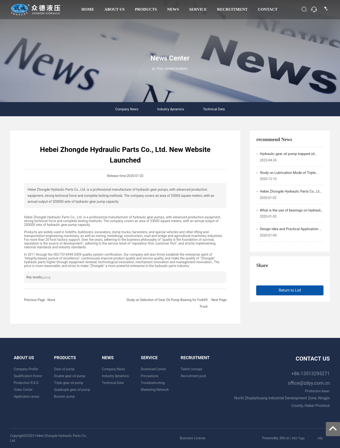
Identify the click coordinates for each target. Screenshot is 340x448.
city (320, 438)
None (51, 300)
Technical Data (214, 109)
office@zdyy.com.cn (309, 383)
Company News (126, 109)
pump (46, 277)
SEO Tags (298, 438)
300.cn (284, 438)
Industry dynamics (170, 109)
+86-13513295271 (310, 373)
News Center (169, 58)
